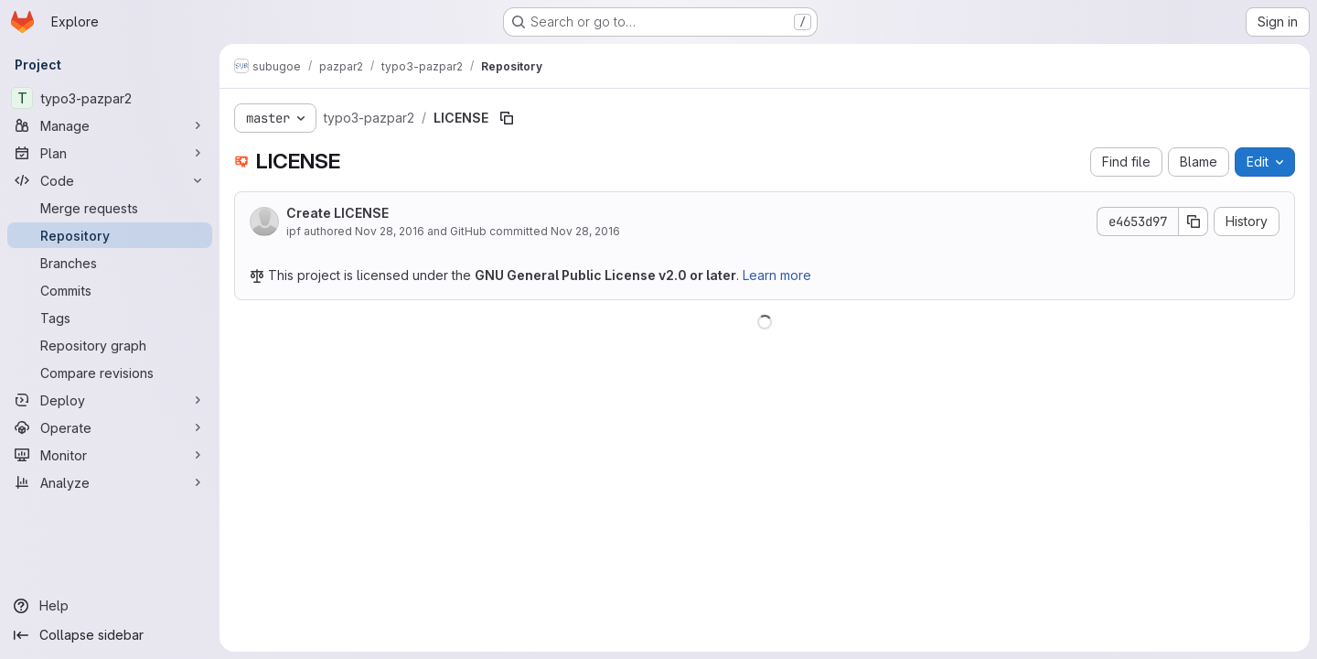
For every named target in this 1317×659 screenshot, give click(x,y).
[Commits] (109, 290)
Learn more (777, 275)
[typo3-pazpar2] (109, 98)
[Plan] (109, 153)
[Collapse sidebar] (109, 635)
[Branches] (109, 262)
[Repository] (109, 235)
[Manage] (109, 125)
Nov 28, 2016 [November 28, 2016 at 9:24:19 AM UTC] (389, 231)
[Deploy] (109, 400)
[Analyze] (109, 482)
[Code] (109, 180)
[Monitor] (109, 455)
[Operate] (109, 427)
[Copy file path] (506, 118)
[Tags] (109, 317)
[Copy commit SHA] (1193, 221)
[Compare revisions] (109, 372)
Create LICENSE (337, 213)
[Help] (109, 606)
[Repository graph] (109, 345)
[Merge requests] (109, 208)
